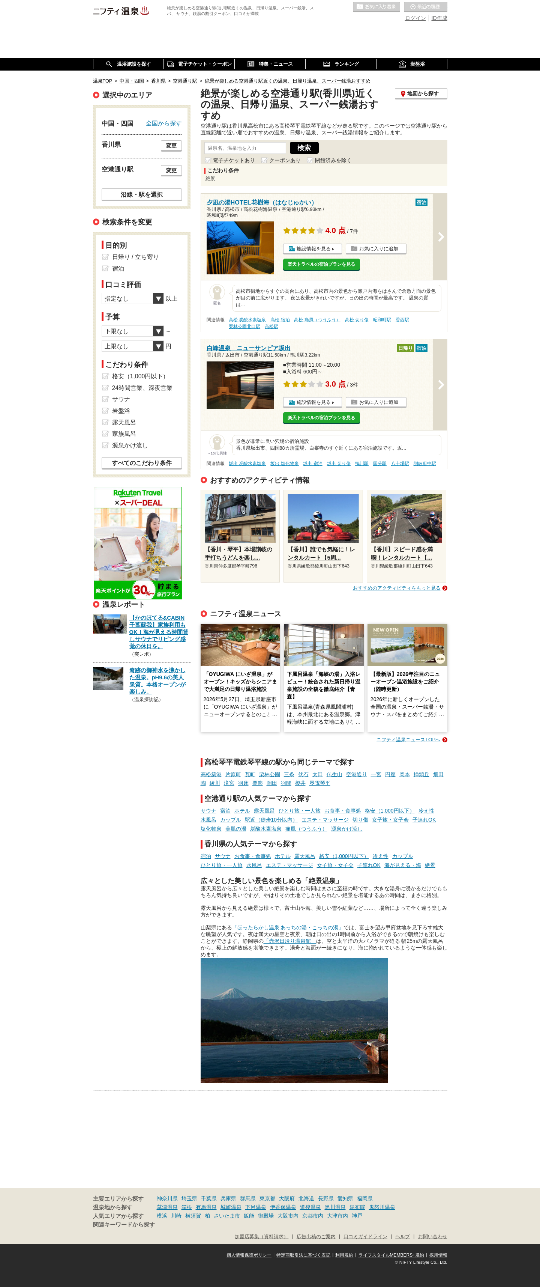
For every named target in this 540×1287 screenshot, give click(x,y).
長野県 (326, 1198)
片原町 (233, 774)
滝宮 (229, 783)
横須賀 (193, 1216)
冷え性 (426, 811)
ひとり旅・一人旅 (300, 811)
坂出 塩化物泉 (284, 463)
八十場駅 (400, 463)
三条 (289, 774)
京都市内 (312, 1216)
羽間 (286, 783)
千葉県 (209, 1198)
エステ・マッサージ (325, 820)
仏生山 (334, 774)
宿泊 (225, 811)
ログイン (415, 18)
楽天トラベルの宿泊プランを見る (321, 264)
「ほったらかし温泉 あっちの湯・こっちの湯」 (288, 927)
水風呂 (208, 820)
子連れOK (424, 820)
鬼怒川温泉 (382, 1207)
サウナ (208, 811)
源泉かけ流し (347, 829)
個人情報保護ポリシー (249, 1255)
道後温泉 (310, 1207)
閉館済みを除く (333, 160)
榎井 (300, 783)
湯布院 (357, 1207)
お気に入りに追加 (378, 248)
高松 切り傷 (357, 319)
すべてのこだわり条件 (142, 463)
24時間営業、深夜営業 (142, 388)
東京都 (267, 1198)
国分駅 (380, 463)
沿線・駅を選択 (142, 194)
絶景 (430, 865)
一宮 (376, 774)
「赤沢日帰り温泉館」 (290, 941)
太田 (317, 774)
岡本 (404, 774)
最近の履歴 (425, 7)
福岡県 (365, 1198)
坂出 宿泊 (312, 463)
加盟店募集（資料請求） (261, 1236)
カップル (230, 820)
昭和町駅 (382, 319)
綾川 (215, 783)
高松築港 (211, 774)
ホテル (242, 811)
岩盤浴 (121, 411)
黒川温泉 (335, 1207)
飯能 (249, 1216)
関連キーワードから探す (124, 1225)
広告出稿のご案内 (316, 1236)
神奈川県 (167, 1198)
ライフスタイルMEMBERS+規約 (391, 1255)
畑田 (438, 774)
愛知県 (345, 1198)
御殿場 (266, 1216)
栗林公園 (269, 774)
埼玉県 (189, 1198)
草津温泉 (167, 1207)
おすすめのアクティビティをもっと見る (397, 588)
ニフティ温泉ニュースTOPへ (408, 739)
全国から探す (164, 123)
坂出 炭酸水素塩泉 (247, 463)
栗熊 (257, 783)
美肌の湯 (235, 829)
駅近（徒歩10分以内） (271, 820)
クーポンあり (285, 160)
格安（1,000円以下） (390, 811)
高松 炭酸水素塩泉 (247, 319)
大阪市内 (288, 1216)
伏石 (303, 774)
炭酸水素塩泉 (266, 829)
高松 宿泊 (280, 319)
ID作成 (439, 18)
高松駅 (271, 326)
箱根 (187, 1207)
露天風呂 (264, 811)
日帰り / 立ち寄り (135, 257)
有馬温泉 (206, 1207)
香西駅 (402, 319)
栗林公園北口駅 (244, 326)
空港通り (356, 774)
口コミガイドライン (365, 1236)
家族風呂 (124, 434)
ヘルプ (402, 1236)
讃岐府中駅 (425, 463)
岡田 (272, 783)
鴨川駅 (362, 463)
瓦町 (250, 774)
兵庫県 (228, 1198)
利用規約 (344, 1255)
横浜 (162, 1216)
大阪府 (287, 1198)
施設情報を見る (314, 248)
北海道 (306, 1198)
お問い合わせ (432, 1236)
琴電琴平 (319, 783)
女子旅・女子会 (390, 820)
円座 (390, 774)
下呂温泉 (255, 1207)
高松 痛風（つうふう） (317, 319)
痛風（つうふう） (306, 829)
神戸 (357, 1216)
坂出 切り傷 (339, 463)
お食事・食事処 (342, 811)
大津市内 (337, 1216)
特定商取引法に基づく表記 (303, 1255)
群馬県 (248, 1198)
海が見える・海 (402, 865)
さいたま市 (227, 1216)
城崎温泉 (231, 1207)
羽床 (243, 783)
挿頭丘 (421, 774)
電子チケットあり (234, 160)
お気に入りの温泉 (376, 7)
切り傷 (360, 820)
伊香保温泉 (283, 1207)
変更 (171, 146)
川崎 (176, 1216)
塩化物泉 (211, 829)
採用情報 (438, 1255)
